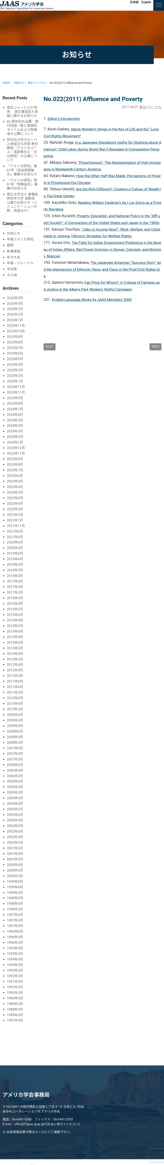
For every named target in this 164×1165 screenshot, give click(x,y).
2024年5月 (15, 423)
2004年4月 (15, 800)
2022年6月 (15, 500)
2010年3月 (15, 707)
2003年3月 (15, 822)
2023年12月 (16, 450)
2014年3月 (15, 642)
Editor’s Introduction (64, 118)
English (146, 2)
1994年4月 (15, 953)
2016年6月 (15, 598)
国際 (10, 251)
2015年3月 (15, 625)
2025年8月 (15, 347)
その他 (12, 280)
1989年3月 (15, 997)
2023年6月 (15, 478)
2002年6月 (15, 828)
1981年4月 (15, 1013)
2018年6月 (15, 565)
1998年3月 (15, 904)
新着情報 (14, 257)
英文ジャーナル (149, 107)
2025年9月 (15, 341)
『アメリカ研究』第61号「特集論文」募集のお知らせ (22, 189)
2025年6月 (15, 357)
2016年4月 (15, 603)
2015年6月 (15, 614)
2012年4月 (15, 669)
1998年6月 (15, 893)
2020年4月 (15, 549)
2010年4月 (15, 702)
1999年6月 (15, 877)
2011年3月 (15, 691)
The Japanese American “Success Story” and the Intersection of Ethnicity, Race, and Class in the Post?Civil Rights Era (102, 278)
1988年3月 (15, 1002)
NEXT (50, 356)
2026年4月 (15, 308)
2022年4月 (15, 505)
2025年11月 (16, 330)
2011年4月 (15, 685)
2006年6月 (15, 762)
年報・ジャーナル (20, 268)
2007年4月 (15, 751)
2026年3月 (15, 314)
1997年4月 (15, 915)
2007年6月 (15, 746)
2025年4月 (15, 368)
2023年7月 (15, 472)
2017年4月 (15, 587)
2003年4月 (15, 817)
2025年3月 (15, 374)
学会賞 (12, 274)
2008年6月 (15, 729)
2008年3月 (15, 740)
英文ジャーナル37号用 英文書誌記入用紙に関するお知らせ (22, 114)
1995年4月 (15, 942)
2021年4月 (15, 538)
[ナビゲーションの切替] (158, 5)
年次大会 (14, 263)
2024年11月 (16, 396)
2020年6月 (15, 543)
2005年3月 (15, 789)
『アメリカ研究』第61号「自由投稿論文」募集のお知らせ (22, 175)
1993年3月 (15, 964)
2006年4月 (15, 767)
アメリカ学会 (26, 5)
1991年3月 (15, 980)
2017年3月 (15, 592)
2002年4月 (15, 833)
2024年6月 (15, 418)
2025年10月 (16, 336)
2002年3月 (15, 838)
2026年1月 (15, 325)
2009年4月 (15, 718)
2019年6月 (15, 554)
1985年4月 (15, 1008)
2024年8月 (15, 407)
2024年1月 (15, 445)
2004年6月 (15, 795)
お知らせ (14, 239)
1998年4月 (15, 898)
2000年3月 (15, 871)
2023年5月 (15, 483)
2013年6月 (15, 647)
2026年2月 (15, 319)
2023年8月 (15, 467)
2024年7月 (15, 412)
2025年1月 (15, 385)
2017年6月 (15, 582)
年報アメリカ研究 (20, 245)
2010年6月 (15, 696)
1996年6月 (15, 926)
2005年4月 (15, 784)
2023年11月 (16, 456)
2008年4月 (15, 735)
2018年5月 (15, 571)
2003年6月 (15, 811)
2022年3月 (15, 511)
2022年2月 (15, 516)
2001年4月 (15, 849)
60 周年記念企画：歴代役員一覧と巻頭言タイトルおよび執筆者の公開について (22, 132)
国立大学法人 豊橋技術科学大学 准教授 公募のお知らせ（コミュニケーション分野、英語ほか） (22, 208)
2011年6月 (15, 680)
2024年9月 (15, 401)
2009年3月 (15, 724)
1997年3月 (15, 920)
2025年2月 (15, 379)
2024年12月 (16, 390)
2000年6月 (15, 860)
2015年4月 (15, 620)
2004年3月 (15, 806)
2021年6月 (15, 532)
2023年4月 (15, 489)
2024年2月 (15, 440)
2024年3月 (15, 434)
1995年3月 (15, 948)
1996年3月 (15, 937)
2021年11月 (16, 527)
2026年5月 (15, 303)
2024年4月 (15, 429)
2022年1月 (15, 522)
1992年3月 (15, 970)
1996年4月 (15, 931)
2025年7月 (15, 352)
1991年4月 (15, 975)
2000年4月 (15, 866)
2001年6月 (15, 844)
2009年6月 (15, 713)
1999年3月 (15, 888)
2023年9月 (15, 461)
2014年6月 (15, 631)
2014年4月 (15, 636)
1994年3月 (15, 959)
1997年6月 (15, 909)
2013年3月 (15, 658)
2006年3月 (15, 773)
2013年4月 (15, 653)
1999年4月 (15, 882)
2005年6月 (15, 778)
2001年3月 (15, 855)
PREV (155, 356)
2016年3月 (15, 609)
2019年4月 (15, 560)
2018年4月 (15, 576)
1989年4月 (15, 991)
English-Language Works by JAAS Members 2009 (93, 309)
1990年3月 (15, 986)
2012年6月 (15, 664)
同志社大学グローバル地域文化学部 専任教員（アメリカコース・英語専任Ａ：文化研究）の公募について (22, 154)
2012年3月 (15, 674)
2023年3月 (15, 494)
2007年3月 (15, 756)
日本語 (134, 2)
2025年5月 (15, 363)
